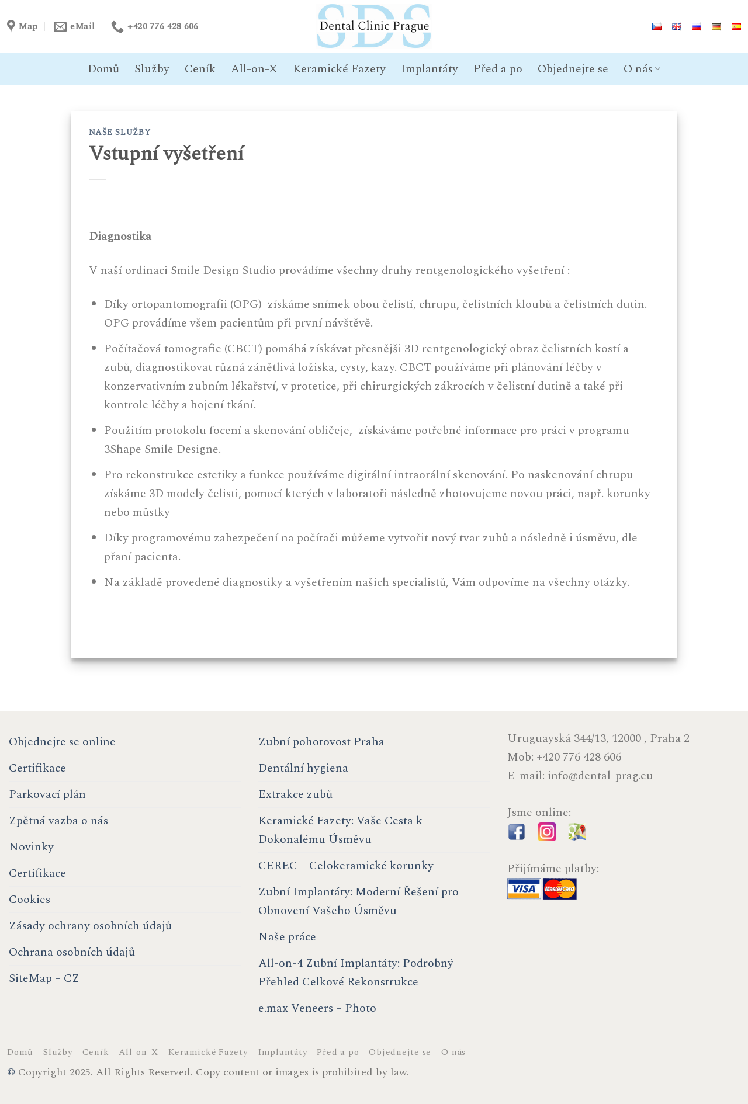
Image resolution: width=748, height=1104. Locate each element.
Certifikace (37, 768)
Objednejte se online (62, 742)
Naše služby (120, 132)
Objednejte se (573, 69)
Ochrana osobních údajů (72, 952)
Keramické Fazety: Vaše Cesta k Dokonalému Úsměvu (340, 830)
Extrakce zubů (295, 794)
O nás (642, 69)
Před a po (497, 69)
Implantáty (429, 69)
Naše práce (287, 937)
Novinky (31, 847)
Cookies (29, 899)
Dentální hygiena (303, 768)
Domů (103, 69)
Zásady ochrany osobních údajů (90, 926)
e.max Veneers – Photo (317, 1008)
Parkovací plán (47, 794)
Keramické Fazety (339, 69)
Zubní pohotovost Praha (321, 742)
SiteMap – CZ (44, 978)
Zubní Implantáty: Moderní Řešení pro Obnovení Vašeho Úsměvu (358, 901)
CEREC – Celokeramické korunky (346, 865)
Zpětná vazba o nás (58, 820)
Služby (151, 69)
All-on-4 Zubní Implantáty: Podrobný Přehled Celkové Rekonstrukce (355, 972)
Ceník (200, 69)
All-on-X (254, 69)
